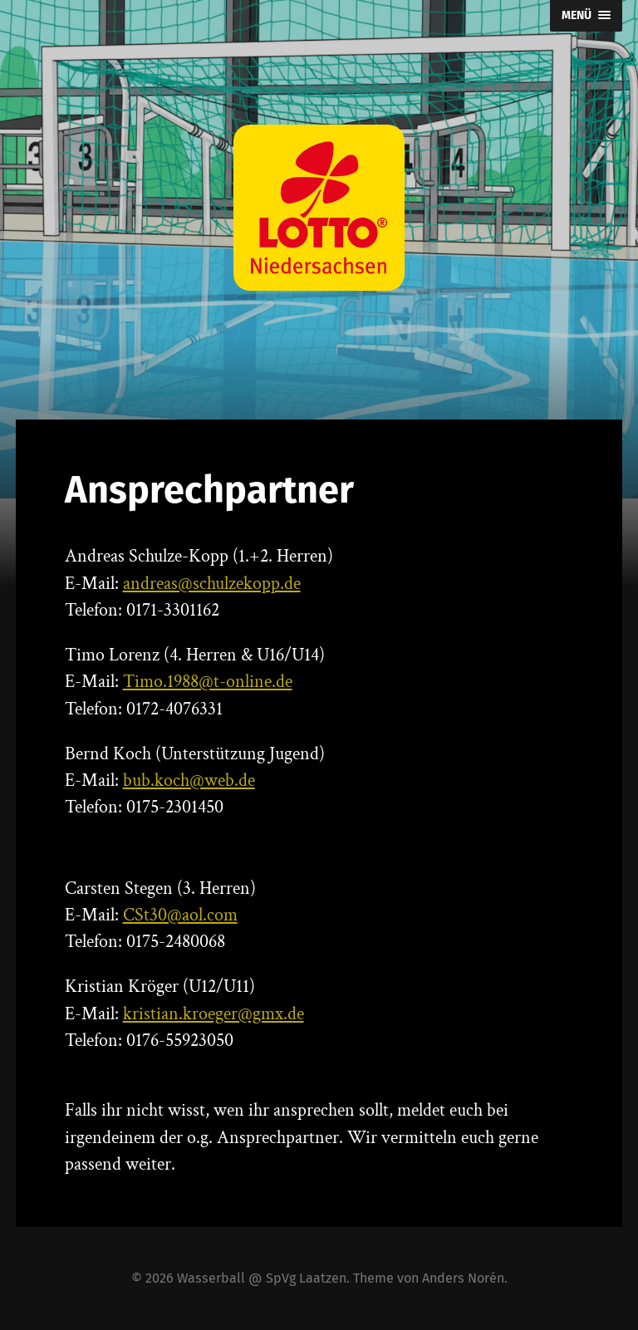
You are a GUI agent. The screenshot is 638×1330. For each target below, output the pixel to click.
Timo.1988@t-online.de (207, 682)
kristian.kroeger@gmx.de (213, 1014)
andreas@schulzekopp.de (212, 584)
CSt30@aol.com (180, 915)
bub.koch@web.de (189, 780)
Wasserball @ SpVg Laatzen (261, 1278)
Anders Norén (463, 1278)
